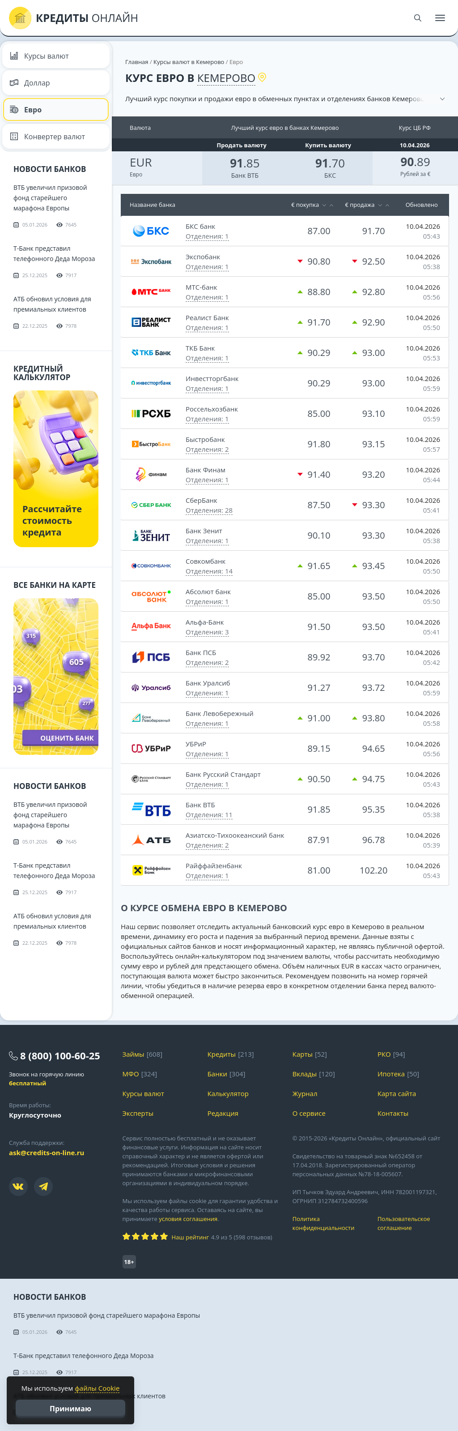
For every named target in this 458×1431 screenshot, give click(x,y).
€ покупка (305, 205)
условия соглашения (188, 1219)
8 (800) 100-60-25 (60, 1055)
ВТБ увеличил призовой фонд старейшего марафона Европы (50, 197)
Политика (328, 1223)
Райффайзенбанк (214, 865)
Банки (217, 1073)
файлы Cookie (97, 1388)
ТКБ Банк (200, 347)
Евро (25, 110)
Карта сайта (396, 1093)
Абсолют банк (208, 591)
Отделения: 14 (209, 570)
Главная (136, 62)
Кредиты (222, 1054)
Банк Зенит (204, 530)
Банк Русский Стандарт (223, 774)
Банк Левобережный (220, 713)
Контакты (392, 1113)
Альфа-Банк (205, 621)
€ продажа (359, 205)
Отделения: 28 (209, 510)
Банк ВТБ (245, 175)
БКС (330, 175)
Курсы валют (39, 56)
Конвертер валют (47, 136)
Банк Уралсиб (208, 682)
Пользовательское (413, 1223)
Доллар (29, 83)
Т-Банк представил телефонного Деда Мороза (83, 1355)
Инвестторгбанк (212, 378)
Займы (133, 1054)
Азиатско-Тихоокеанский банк (235, 835)
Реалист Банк (207, 317)
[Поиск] (418, 18)
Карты (303, 1054)
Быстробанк (205, 439)
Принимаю (70, 1409)
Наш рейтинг (190, 1237)
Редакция (223, 1113)
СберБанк (201, 500)
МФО (131, 1073)
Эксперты (138, 1113)
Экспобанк (203, 256)
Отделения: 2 (207, 449)
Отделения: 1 (207, 235)
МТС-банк (201, 287)
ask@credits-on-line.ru (46, 1152)
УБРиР (196, 743)
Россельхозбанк (212, 408)
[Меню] (440, 18)
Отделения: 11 (209, 814)
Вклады (305, 1073)
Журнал (305, 1093)
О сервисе (309, 1113)
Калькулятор (228, 1093)
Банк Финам (205, 469)
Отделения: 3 (207, 631)
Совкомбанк (205, 561)
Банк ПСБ (201, 652)
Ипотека (391, 1073)
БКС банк (200, 226)
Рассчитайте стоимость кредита (52, 520)
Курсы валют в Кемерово (188, 62)
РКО (384, 1054)
